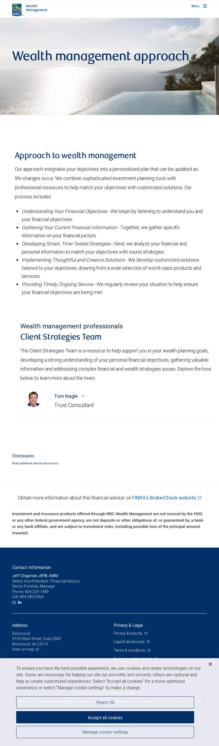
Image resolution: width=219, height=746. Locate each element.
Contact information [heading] (31, 567)
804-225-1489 (37, 591)
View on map (23, 649)
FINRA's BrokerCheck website (164, 498)
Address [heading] (20, 625)
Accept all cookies (105, 717)
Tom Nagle (66, 396)
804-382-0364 (32, 596)
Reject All (105, 702)
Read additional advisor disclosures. (35, 463)
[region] (109, 702)
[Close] (210, 664)
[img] (109, 66)
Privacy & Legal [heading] (128, 625)
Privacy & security (128, 633)
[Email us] (14, 602)
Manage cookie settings (105, 732)
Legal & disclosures (129, 641)
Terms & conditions (130, 650)
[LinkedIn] (20, 602)
